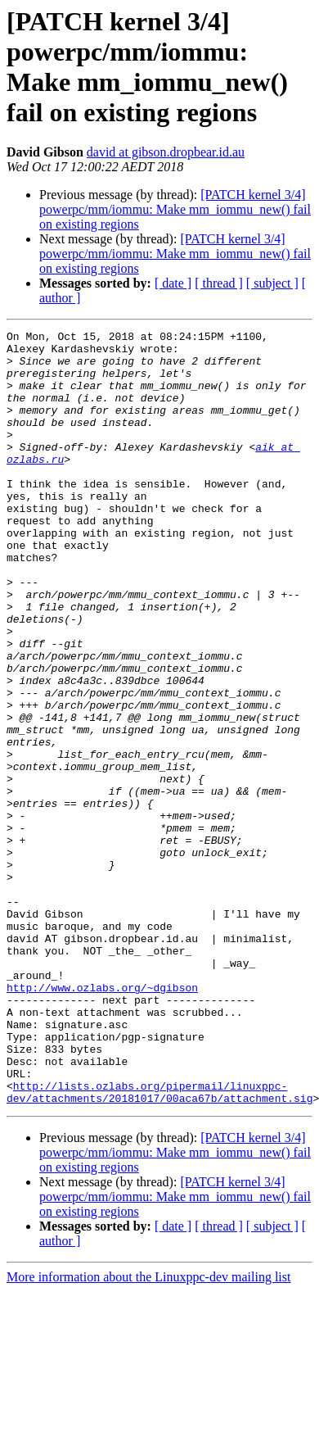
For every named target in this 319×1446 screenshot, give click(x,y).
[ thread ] (219, 283)
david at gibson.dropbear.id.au (166, 152)
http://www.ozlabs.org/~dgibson (102, 1120)
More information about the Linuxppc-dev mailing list (148, 1432)
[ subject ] (272, 283)
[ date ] (173, 283)
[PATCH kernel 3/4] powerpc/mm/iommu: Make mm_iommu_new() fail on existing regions (175, 209)
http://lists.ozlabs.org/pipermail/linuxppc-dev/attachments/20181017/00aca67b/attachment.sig (159, 1245)
